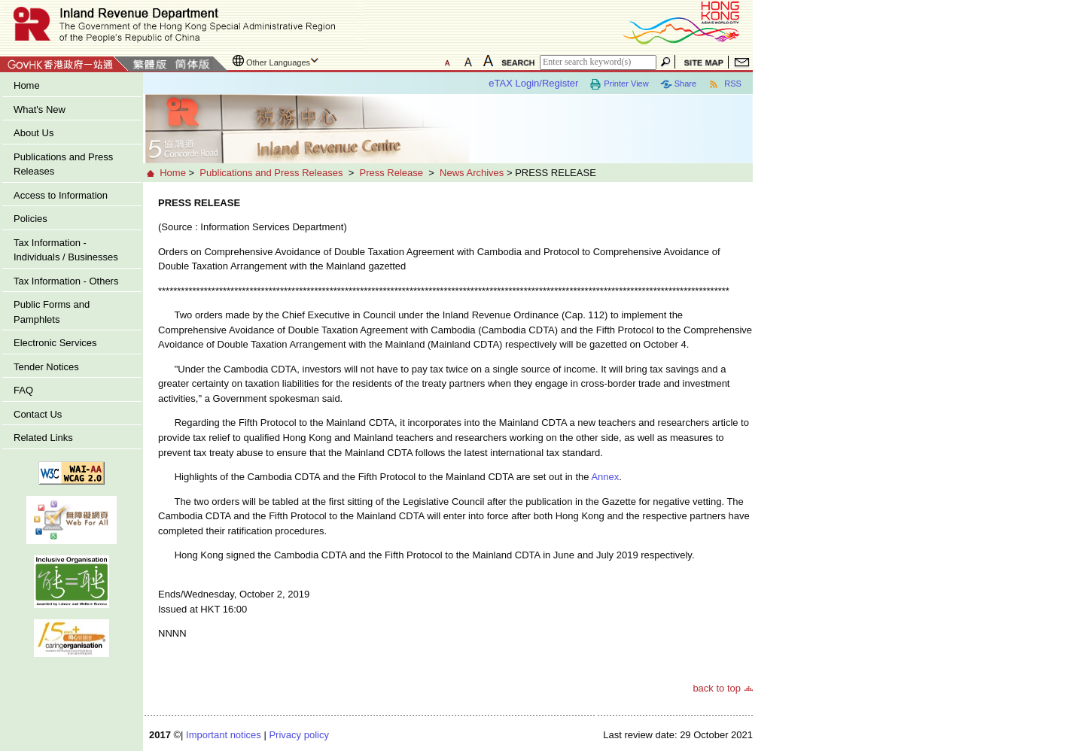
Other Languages (278, 62)
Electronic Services (55, 342)
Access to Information (61, 195)
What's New (39, 109)
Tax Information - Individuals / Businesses (66, 250)
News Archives (472, 172)
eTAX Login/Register (533, 83)
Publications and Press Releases (63, 164)
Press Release (391, 172)
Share (678, 84)
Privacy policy (298, 734)
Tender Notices (46, 366)
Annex (605, 476)
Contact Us (38, 414)
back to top (717, 688)
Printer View (618, 84)
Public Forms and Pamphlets (52, 312)
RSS (724, 84)
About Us (33, 132)
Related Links (43, 437)
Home (27, 85)
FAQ (23, 390)
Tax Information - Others (66, 281)
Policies (30, 218)
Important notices (223, 734)
